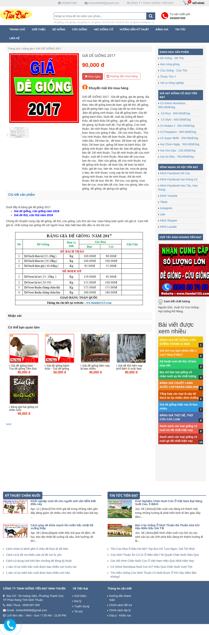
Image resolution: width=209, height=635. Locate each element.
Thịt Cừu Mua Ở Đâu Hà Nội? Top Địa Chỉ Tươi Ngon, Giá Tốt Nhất (152, 548)
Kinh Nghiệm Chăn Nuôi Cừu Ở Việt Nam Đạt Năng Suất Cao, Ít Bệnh (168, 502)
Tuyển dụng (81, 606)
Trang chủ (17, 29)
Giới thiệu (39, 29)
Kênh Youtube (168, 195)
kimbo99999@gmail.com (102, 3)
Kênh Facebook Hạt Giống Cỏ (178, 179)
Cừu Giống (79, 29)
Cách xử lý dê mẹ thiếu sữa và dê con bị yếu (34, 554)
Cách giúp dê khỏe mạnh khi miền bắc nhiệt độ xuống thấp (62, 527)
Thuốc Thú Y (168, 76)
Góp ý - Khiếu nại (120, 615)
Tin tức (180, 29)
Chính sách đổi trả (120, 605)
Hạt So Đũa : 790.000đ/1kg (177, 156)
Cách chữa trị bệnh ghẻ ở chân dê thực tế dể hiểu (37, 548)
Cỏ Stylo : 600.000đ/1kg (175, 119)
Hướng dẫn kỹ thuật (134, 29)
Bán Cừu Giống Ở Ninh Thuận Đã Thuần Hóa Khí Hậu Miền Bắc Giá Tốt (167, 527)
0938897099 (67, 3)
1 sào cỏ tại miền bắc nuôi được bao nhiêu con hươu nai (41, 566)
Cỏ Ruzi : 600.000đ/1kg (175, 113)
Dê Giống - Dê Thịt (172, 58)
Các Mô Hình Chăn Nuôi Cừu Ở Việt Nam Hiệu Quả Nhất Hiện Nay (152, 560)
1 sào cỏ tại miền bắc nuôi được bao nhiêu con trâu (38, 572)
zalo (162, 214)
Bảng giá (162, 29)
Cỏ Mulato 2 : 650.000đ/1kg (177, 125)
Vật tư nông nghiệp (172, 82)
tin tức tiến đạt (123, 495)
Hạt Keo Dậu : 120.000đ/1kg (177, 150)
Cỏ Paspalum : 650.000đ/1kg (178, 132)
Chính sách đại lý (120, 610)
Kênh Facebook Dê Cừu (175, 173)
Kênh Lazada (168, 226)
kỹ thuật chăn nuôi (22, 495)
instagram (166, 208)
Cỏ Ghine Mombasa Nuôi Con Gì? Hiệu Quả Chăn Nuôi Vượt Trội (151, 566)
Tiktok (163, 202)
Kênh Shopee (168, 220)
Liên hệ (14, 38)
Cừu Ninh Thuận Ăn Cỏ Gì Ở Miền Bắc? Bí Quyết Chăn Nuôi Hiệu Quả (154, 554)
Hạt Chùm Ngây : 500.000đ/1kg (179, 144)
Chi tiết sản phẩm (22, 194)
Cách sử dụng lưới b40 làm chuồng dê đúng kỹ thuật (39, 560)
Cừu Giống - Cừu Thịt (173, 70)
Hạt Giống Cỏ (103, 29)
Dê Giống (58, 29)
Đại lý (77, 601)
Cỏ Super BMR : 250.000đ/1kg (179, 138)
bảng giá (28, 48)
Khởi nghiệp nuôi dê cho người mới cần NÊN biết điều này (63, 502)
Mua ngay (92, 76)
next (8, 424)
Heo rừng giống (169, 64)
